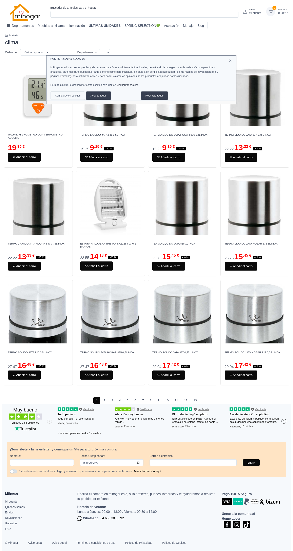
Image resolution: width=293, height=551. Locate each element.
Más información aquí (147, 471)
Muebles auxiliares (51, 25)
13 (195, 400)
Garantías (11, 523)
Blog (200, 25)
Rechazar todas (154, 95)
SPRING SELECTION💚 (142, 25)
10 (167, 400)
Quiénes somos (15, 507)
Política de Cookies (174, 542)
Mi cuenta (11, 501)
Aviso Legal (35, 542)
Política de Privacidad (138, 542)
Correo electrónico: (161, 456)
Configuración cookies (68, 95)
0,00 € (283, 11)
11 (176, 400)
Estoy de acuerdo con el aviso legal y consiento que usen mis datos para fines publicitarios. (90, 471)
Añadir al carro (24, 157)
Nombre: (15, 456)
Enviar (251, 462)
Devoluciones (13, 518)
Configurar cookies (127, 84)
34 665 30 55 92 (112, 518)
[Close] (230, 60)
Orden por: (12, 52)
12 (186, 400)
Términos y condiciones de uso (95, 542)
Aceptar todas (98, 95)
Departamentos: (87, 52)
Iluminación (77, 25)
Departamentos (20, 25)
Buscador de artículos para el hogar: (73, 7)
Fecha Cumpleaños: (92, 456)
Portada (11, 35)
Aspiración (171, 25)
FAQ (8, 528)
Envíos (9, 512)
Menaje (188, 25)
